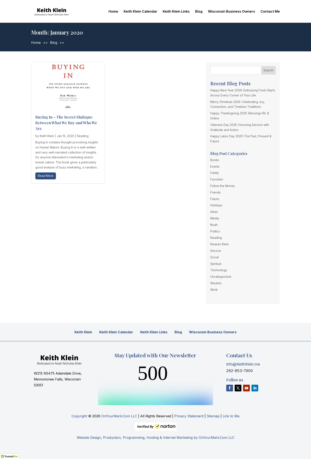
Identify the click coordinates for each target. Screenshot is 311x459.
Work (214, 289)
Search (268, 70)
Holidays (216, 205)
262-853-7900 (239, 370)
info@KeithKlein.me (243, 364)
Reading (83, 136)
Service (215, 250)
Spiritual (215, 264)
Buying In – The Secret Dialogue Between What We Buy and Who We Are (66, 123)
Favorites (216, 179)
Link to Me (231, 416)
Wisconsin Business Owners (231, 11)
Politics (215, 231)
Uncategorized (220, 276)
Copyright (79, 416)
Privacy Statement (189, 416)
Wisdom (215, 283)
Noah (214, 225)
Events (215, 166)
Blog (198, 11)
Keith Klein (47, 136)
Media (214, 218)
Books (214, 160)
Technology (218, 270)
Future (214, 199)
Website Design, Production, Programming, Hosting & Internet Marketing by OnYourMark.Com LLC (155, 437)
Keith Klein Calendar (140, 11)
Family (214, 173)
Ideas (214, 211)
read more (45, 175)
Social (214, 257)
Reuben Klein (219, 244)
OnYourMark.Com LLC (119, 416)
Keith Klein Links (176, 11)
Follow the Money (222, 186)
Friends (215, 192)
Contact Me (270, 11)
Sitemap (213, 416)
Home (113, 11)
